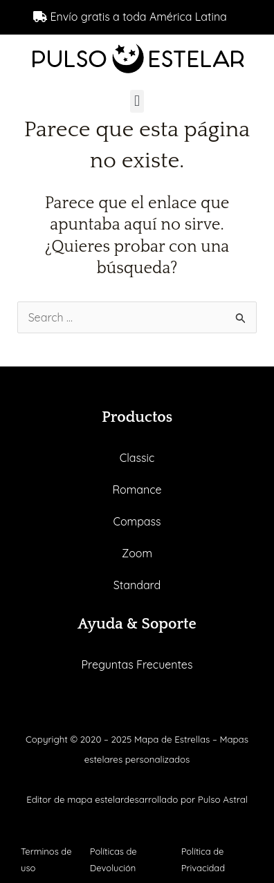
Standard (137, 585)
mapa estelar (95, 799)
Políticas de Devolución (113, 859)
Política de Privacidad (203, 859)
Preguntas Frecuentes (137, 664)
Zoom (137, 553)
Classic (137, 458)
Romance (136, 489)
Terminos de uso (46, 859)
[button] (136, 101)
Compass (137, 521)
